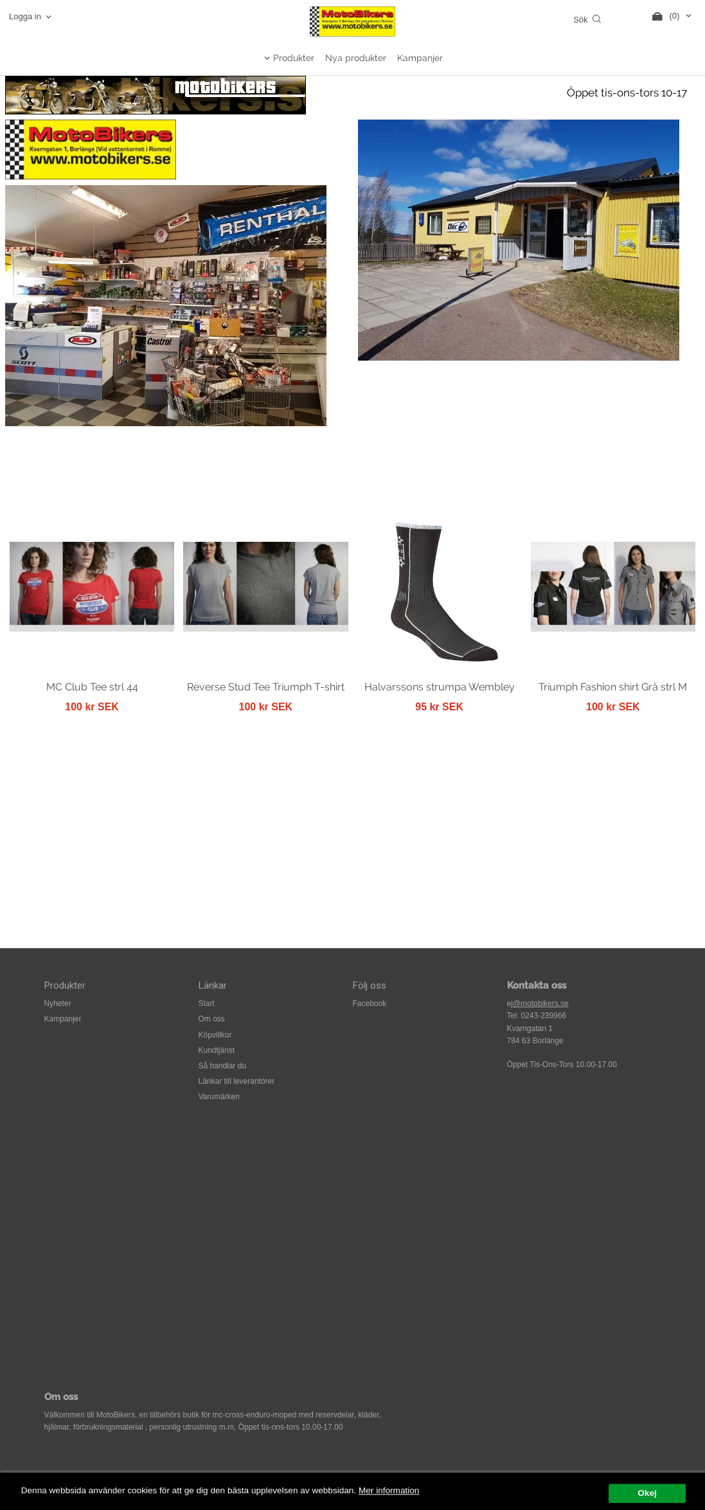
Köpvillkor (215, 1034)
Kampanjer (420, 58)
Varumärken (219, 1096)
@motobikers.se (541, 1003)
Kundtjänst (217, 1050)
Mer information (389, 1501)
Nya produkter (355, 58)
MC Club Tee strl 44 (92, 687)
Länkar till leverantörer (237, 1081)
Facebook (370, 1003)
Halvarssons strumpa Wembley (439, 687)
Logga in (25, 16)
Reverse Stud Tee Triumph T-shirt (265, 687)
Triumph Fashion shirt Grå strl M (613, 687)
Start (207, 1003)
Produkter (293, 58)
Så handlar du (223, 1065)
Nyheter (57, 1003)
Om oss (212, 1018)
